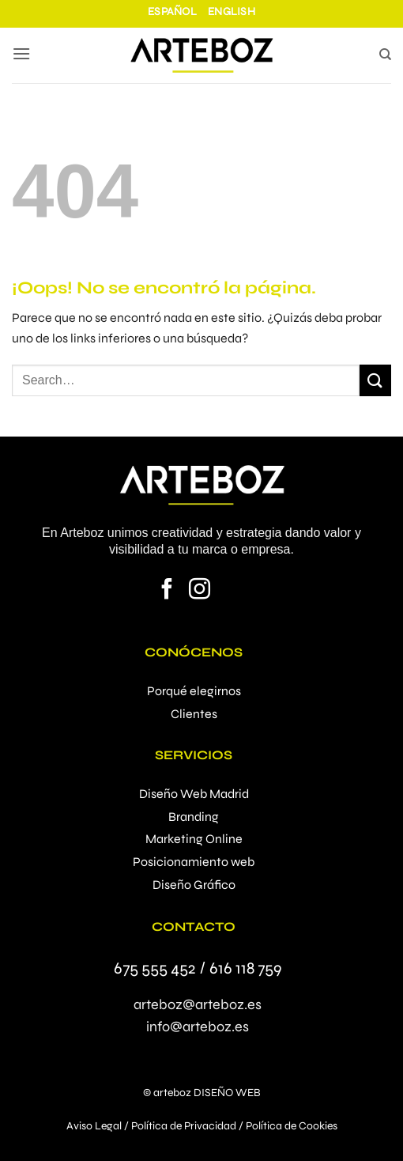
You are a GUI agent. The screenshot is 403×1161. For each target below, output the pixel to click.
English (231, 11)
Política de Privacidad (183, 1126)
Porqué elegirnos (194, 690)
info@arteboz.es (197, 1027)
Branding (193, 816)
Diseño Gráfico (194, 884)
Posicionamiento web (193, 861)
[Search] (385, 56)
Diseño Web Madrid (194, 793)
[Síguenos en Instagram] (199, 590)
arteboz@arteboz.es (198, 1004)
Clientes (194, 713)
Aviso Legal (94, 1126)
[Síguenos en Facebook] (167, 590)
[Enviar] (375, 380)
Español (172, 11)
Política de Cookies (291, 1126)
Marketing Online (194, 838)
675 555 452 (155, 968)
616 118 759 (245, 968)
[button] (21, 55)
